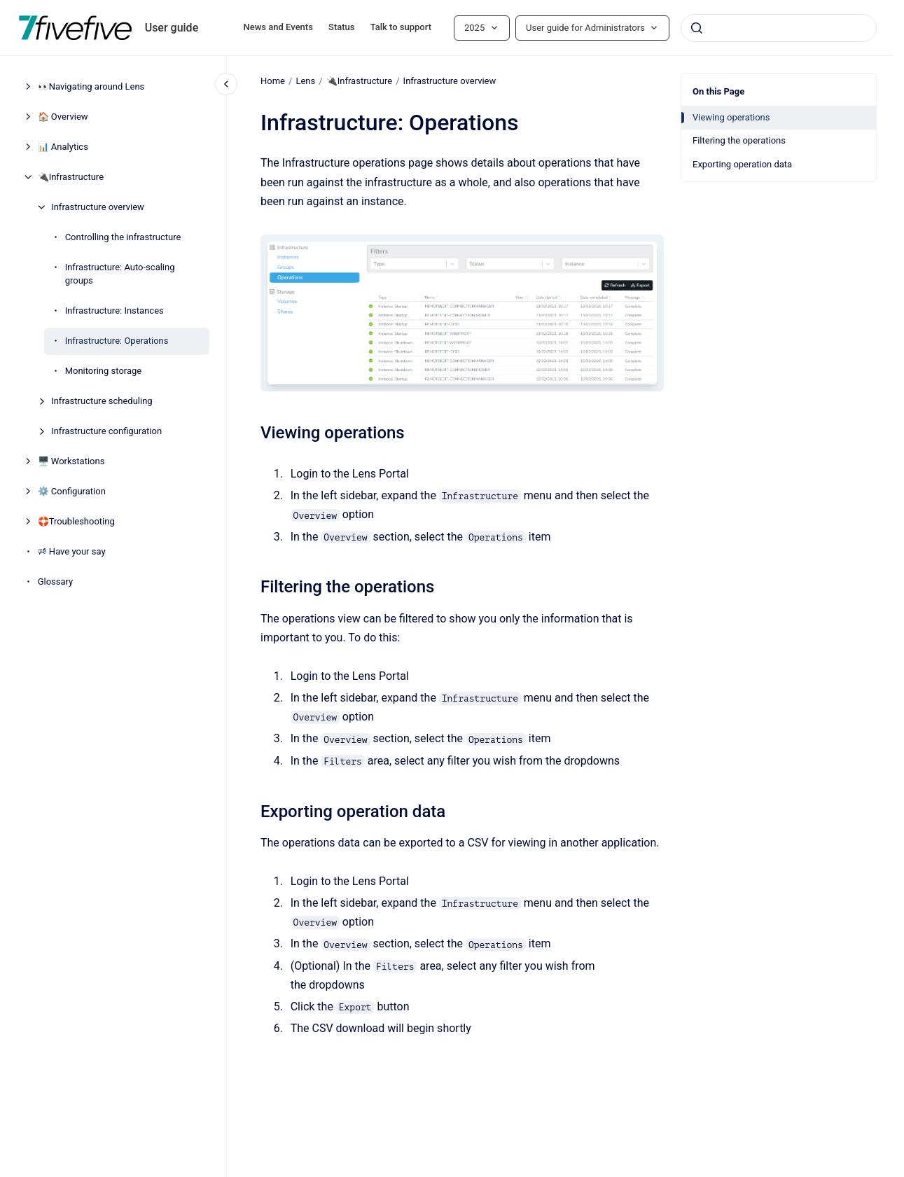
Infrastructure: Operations (117, 340)
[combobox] (778, 28)
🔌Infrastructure (71, 177)
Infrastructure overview (97, 207)
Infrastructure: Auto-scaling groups (120, 274)
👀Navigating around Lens (91, 86)
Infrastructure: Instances (114, 310)
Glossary (56, 581)
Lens (305, 81)
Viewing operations (731, 117)
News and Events (278, 27)
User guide (172, 27)
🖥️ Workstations (71, 461)
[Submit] (697, 28)
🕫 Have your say (72, 551)
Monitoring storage (103, 370)
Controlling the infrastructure (123, 237)
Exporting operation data (742, 164)
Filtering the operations (739, 140)
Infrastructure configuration (106, 431)
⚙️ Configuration (72, 491)
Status (341, 27)
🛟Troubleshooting (76, 521)
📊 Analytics (63, 146)
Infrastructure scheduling (102, 401)
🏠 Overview (63, 116)
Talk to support (400, 27)
